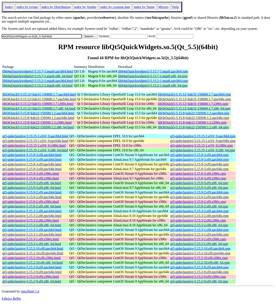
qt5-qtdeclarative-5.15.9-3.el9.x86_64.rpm (199, 183)
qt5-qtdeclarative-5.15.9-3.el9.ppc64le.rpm (199, 164)
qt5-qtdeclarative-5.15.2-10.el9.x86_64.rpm (200, 262)
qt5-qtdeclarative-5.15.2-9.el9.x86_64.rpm (199, 281)
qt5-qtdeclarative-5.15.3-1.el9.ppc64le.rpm (199, 234)
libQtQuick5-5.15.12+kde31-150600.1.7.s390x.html (37, 104)
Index (9, 7)
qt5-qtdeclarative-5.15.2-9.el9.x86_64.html (31, 281)
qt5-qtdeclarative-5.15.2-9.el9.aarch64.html (32, 267)
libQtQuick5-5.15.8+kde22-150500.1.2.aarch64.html (38, 113)
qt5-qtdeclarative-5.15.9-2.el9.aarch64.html (32, 192)
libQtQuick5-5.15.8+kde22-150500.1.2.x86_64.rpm (193, 127)
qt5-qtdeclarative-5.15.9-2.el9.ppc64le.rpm (199, 197)
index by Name (144, 7)
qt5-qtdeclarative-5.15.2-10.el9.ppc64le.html (32, 253)
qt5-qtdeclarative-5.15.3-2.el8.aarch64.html (32, 211)
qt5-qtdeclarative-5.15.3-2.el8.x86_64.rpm (199, 225)
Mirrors (163, 7)
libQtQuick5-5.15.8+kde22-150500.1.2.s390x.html (37, 122)
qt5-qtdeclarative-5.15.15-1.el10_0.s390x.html (34, 145)
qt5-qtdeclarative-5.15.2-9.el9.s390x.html (30, 276)
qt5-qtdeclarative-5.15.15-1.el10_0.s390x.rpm (201, 145)
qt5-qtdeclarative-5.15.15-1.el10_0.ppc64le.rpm (202, 141)
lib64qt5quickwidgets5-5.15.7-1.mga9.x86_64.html (37, 76)
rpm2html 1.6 (30, 291)
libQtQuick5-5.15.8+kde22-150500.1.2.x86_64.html (38, 127)
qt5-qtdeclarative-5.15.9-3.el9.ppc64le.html (32, 164)
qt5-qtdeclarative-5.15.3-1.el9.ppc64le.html (32, 234)
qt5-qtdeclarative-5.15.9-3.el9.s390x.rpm (198, 173)
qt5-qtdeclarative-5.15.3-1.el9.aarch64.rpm (199, 230)
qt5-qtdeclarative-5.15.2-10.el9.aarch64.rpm (200, 248)
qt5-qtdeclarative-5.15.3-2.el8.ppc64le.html (32, 216)
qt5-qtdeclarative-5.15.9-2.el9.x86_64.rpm (199, 206)
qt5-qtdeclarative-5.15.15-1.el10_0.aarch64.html (35, 136)
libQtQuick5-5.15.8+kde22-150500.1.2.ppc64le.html (38, 118)
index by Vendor (85, 7)
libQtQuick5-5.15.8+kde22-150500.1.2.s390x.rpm (192, 122)
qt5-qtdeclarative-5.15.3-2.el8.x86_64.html (31, 225)
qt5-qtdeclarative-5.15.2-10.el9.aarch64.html (32, 248)
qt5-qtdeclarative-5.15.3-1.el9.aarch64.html (32, 230)
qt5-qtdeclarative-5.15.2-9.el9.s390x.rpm (198, 276)
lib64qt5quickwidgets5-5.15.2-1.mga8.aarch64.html (37, 81)
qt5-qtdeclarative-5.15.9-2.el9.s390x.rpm (198, 202)
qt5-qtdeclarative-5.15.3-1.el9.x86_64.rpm (199, 244)
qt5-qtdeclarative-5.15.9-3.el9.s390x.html (30, 173)
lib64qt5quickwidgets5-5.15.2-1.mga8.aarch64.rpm (153, 81)
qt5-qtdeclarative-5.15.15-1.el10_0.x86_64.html (35, 150)
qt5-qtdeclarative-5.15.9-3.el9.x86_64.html (31, 183)
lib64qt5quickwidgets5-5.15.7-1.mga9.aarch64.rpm (153, 71)
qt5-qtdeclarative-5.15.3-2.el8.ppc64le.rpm (199, 216)
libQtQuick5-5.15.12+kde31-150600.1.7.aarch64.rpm (194, 94)
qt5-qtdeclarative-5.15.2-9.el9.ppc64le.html (32, 272)
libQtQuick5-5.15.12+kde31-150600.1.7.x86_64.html (38, 108)
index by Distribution (56, 7)
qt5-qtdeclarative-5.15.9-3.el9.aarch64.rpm (199, 155)
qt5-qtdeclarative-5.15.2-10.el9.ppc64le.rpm (200, 253)
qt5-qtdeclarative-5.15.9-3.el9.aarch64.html (32, 155)
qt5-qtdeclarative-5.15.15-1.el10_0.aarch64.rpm (202, 136)
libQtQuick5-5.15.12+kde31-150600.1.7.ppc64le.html (39, 99)
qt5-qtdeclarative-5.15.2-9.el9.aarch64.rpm (199, 267)
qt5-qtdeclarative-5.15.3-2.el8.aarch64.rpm (199, 211)
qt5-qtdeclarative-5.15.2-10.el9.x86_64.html (32, 262)
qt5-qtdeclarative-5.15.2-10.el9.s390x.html (31, 258)
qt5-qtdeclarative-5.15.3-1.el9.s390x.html (30, 239)
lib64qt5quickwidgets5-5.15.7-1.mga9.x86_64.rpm (152, 76)
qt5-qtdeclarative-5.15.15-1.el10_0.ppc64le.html (35, 141)
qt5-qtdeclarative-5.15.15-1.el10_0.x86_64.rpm (202, 150)
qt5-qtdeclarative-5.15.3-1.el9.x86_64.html (31, 244)
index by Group (27, 7)
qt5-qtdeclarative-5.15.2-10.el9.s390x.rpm (199, 258)
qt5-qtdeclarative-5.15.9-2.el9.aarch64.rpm (199, 192)
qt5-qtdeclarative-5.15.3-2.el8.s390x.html (30, 220)
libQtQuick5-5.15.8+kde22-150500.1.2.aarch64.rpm (193, 113)
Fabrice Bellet (11, 298)
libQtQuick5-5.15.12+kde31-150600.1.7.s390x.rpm (193, 104)
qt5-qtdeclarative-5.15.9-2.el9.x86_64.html (31, 206)
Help (175, 7)
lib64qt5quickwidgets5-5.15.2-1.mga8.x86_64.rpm (152, 85)
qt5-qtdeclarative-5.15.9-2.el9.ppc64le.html (32, 197)
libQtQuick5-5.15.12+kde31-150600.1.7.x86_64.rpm (194, 108)
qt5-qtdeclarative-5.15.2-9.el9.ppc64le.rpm (199, 272)
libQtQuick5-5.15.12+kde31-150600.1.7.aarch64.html (39, 94)
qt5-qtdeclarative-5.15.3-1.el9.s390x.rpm (198, 239)
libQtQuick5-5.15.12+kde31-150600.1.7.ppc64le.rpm (194, 99)
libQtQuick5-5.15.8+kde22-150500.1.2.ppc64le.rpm (193, 118)
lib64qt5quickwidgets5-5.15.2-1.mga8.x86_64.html (37, 85)
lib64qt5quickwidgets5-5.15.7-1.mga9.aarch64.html (37, 71)
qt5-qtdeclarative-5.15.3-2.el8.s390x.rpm (198, 220)
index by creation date (115, 7)
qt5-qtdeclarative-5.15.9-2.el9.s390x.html (30, 202)
